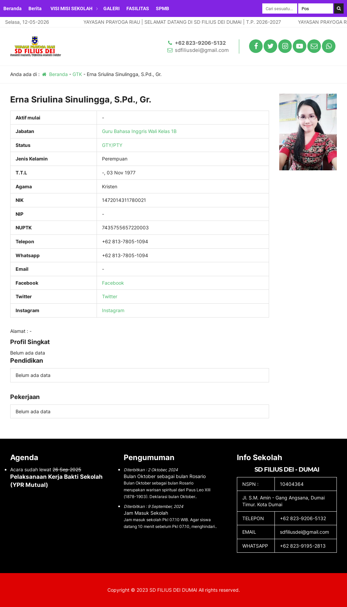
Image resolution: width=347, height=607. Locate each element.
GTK (77, 74)
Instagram (113, 310)
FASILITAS (137, 8)
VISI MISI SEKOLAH (71, 8)
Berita (35, 8)
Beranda (12, 8)
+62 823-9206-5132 (200, 43)
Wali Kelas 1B (162, 131)
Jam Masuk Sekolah (146, 513)
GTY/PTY (112, 145)
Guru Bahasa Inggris (124, 131)
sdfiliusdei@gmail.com (202, 50)
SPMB (162, 8)
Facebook (113, 283)
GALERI (111, 8)
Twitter (109, 296)
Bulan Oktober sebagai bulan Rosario (165, 476)
